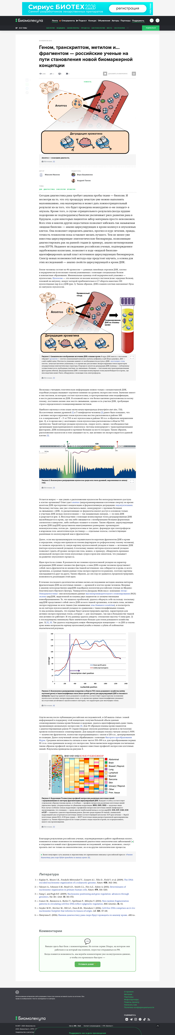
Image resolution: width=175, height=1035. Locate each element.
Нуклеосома (57, 278)
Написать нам (130, 1005)
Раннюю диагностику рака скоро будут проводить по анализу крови (92, 915)
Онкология (61, 189)
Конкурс (92, 20)
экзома (42, 597)
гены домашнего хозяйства (102, 605)
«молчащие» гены (117, 361)
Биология (50, 28)
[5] (54, 161)
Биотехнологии (98, 28)
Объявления (104, 20)
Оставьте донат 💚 (87, 964)
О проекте (129, 992)
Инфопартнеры (131, 999)
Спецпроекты (67, 20)
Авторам (128, 994)
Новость (87, 82)
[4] (51, 623)
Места (109, 28)
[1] (73, 413)
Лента (55, 20)
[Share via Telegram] (27, 88)
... (128, 27)
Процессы (85, 28)
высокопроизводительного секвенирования (108, 594)
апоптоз (76, 502)
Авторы (115, 20)
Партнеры (126, 20)
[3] (48, 436)
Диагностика (49, 189)
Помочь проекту (131, 1002)
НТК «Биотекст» (108, 1026)
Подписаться (151, 28)
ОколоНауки (119, 28)
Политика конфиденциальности (139, 1007)
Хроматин (71, 189)
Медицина (61, 28)
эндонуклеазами (123, 505)
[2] (102, 413)
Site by (75, 1026)
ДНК (40, 189)
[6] (89, 858)
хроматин (53, 359)
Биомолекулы (73, 28)
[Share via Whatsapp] (27, 84)
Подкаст (81, 20)
